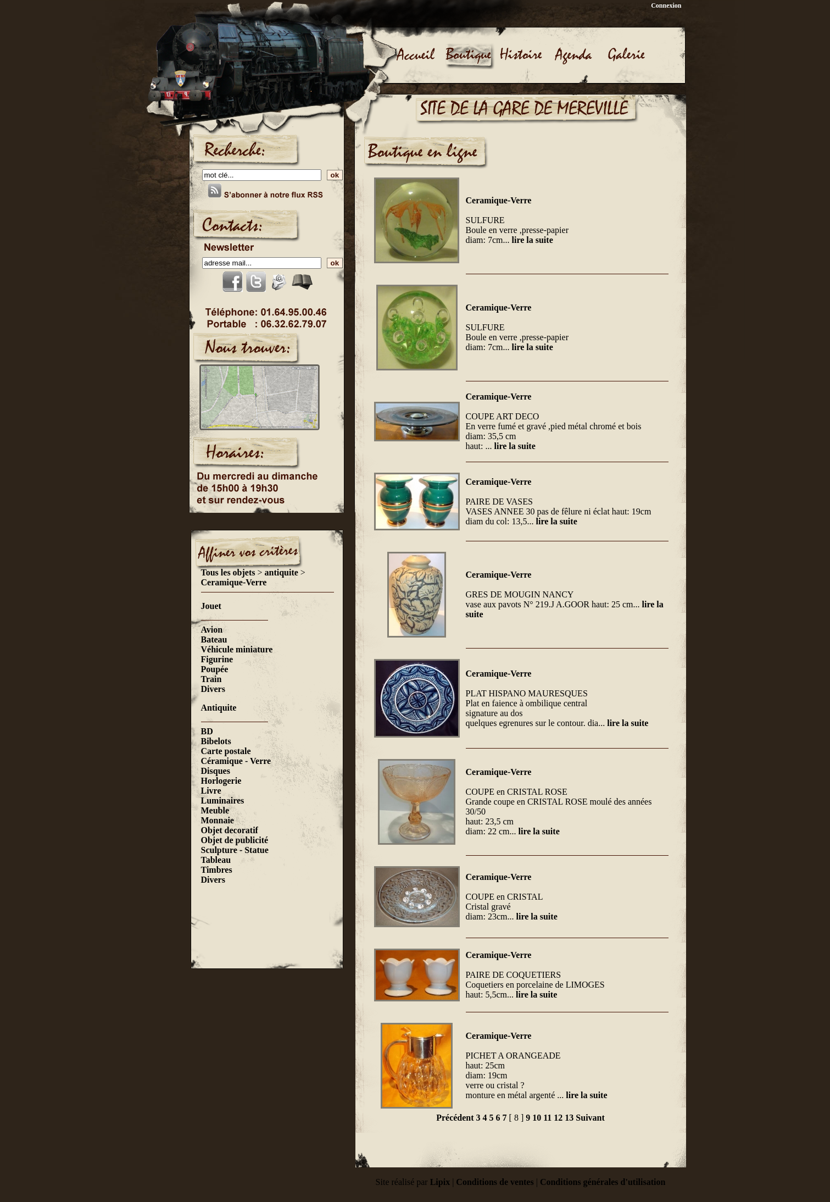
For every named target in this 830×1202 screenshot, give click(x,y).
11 (547, 1117)
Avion (212, 629)
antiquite (281, 572)
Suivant (590, 1117)
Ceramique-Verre (234, 582)
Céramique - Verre (236, 761)
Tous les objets (228, 572)
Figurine (217, 659)
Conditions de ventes (494, 1182)
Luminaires (222, 800)
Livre (211, 790)
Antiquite (219, 707)
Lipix (440, 1182)
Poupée (215, 669)
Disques (215, 771)
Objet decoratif (229, 830)
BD (207, 731)
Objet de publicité (235, 840)
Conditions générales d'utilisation (602, 1182)
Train (211, 679)
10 (536, 1117)
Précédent (455, 1117)
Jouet (211, 606)
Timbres (216, 869)
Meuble (215, 810)
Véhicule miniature (237, 649)
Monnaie (217, 820)
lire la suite (532, 240)
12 (558, 1117)
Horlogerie (221, 780)
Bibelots (216, 741)
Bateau (214, 639)
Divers (213, 689)
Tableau (216, 860)
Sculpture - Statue (235, 850)
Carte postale (226, 751)
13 (569, 1117)
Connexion (666, 5)
